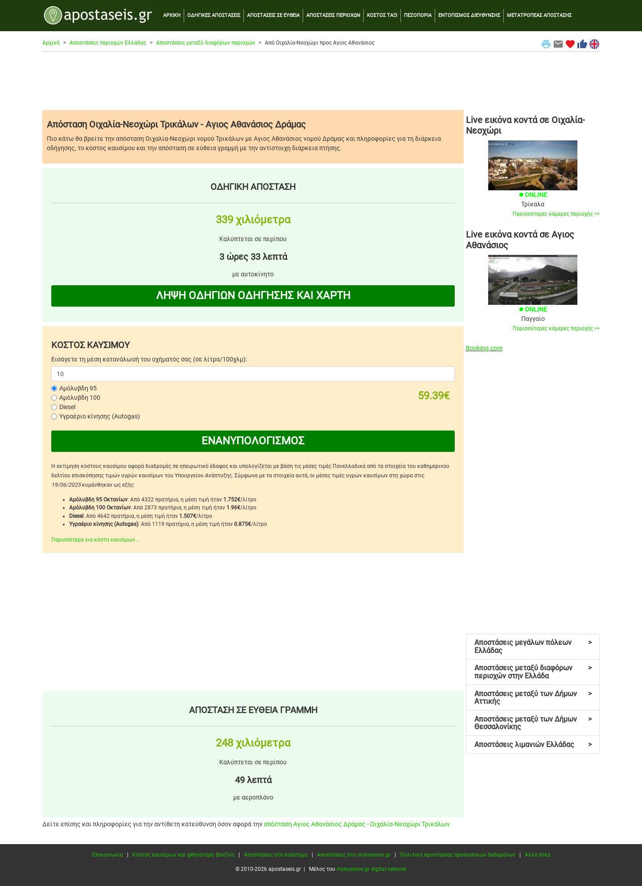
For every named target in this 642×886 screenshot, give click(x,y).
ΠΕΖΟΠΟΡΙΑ (418, 15)
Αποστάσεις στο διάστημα (276, 855)
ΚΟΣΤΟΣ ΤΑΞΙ (382, 15)
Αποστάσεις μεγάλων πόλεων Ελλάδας (533, 646)
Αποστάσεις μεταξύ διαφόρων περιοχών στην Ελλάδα (533, 672)
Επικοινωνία (107, 855)
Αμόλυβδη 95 (78, 388)
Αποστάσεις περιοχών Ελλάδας (108, 43)
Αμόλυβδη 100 (79, 397)
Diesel (67, 406)
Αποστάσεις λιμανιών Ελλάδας (533, 744)
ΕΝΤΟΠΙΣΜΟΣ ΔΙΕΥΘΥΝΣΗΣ (469, 15)
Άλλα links (537, 855)
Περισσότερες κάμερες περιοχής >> (556, 214)
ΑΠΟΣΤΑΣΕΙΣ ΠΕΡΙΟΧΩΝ (333, 15)
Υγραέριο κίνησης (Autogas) (99, 416)
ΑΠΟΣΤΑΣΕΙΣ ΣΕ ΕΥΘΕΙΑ (273, 15)
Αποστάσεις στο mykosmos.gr (354, 855)
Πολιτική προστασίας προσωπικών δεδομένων (457, 855)
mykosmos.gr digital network (372, 869)
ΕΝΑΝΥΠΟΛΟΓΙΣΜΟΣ (253, 441)
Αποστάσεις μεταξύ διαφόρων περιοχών (205, 43)
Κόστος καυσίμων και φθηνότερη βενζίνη (183, 855)
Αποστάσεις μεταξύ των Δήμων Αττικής (533, 697)
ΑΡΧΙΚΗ (172, 15)
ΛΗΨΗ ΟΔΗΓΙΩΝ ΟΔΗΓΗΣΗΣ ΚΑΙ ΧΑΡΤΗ (253, 295)
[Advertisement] (321, 81)
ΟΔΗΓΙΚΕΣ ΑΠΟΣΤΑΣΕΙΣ (213, 15)
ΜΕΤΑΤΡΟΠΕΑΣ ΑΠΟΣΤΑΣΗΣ (539, 15)
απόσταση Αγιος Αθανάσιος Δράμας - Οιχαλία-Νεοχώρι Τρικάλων (357, 824)
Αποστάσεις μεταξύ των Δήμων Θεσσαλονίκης (533, 723)
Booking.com (484, 348)
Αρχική (51, 43)
